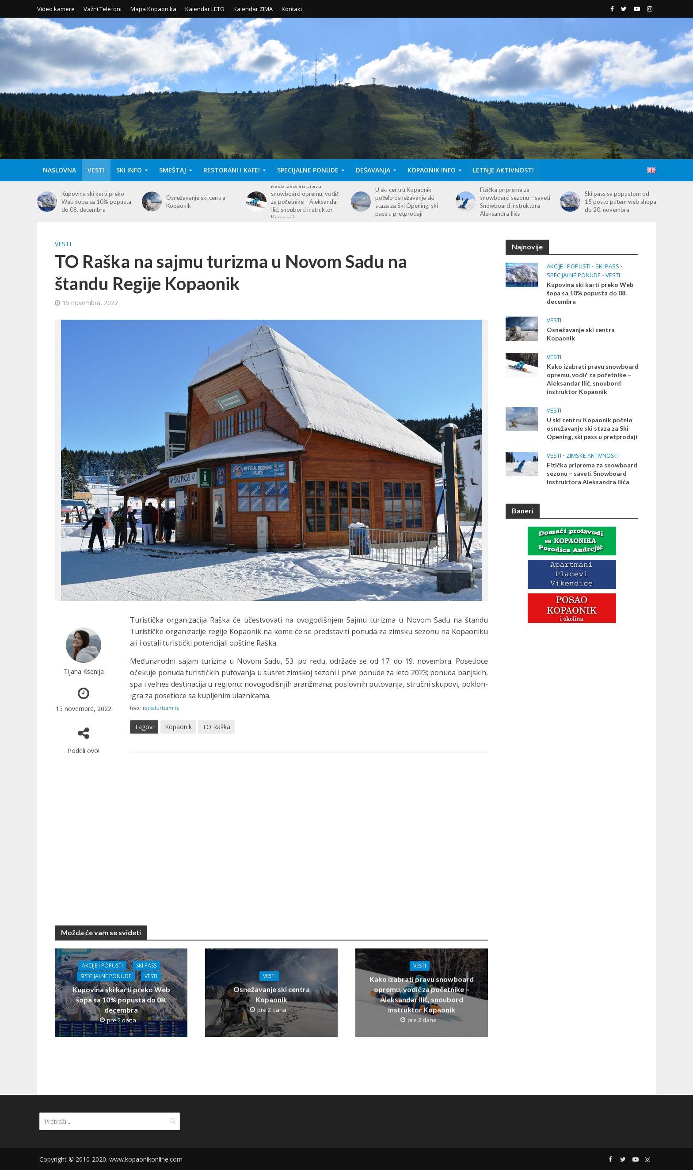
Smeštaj (172, 170)
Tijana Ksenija (83, 671)
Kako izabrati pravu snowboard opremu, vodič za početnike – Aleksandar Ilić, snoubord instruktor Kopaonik (305, 201)
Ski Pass (146, 965)
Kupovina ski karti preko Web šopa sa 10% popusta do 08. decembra (96, 201)
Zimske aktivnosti (592, 455)
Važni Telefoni (103, 9)
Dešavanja (373, 170)
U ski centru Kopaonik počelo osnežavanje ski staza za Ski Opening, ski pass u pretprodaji (406, 201)
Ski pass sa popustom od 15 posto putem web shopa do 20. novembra (620, 201)
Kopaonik (178, 727)
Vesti (96, 170)
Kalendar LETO (205, 9)
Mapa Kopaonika (153, 9)
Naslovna (59, 170)
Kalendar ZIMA (253, 9)
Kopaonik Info (431, 170)
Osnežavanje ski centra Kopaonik (195, 201)
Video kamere (56, 9)
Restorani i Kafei (231, 170)
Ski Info (129, 170)
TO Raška (216, 727)
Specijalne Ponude (308, 170)
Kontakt (292, 9)
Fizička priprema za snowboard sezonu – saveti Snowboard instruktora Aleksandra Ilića (515, 201)
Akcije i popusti (102, 965)
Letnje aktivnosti (503, 170)
